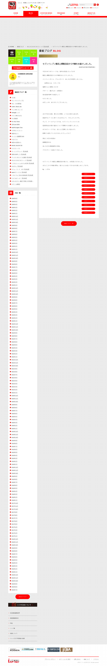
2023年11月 (15, 291)
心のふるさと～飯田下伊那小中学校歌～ (22, 181)
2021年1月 (14, 392)
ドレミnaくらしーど (17, 109)
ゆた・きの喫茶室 (16, 103)
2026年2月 (14, 210)
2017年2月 (14, 533)
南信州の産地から (16, 142)
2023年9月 (14, 297)
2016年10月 (15, 545)
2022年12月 (15, 324)
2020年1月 (14, 428)
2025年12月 (15, 216)
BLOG (31, 13)
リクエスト (78, 7)
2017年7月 (14, 518)
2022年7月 (14, 339)
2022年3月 (14, 351)
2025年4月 (14, 240)
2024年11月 (15, 255)
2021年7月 (14, 374)
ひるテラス (15, 139)
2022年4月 (14, 348)
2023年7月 (14, 303)
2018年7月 (14, 482)
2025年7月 (14, 231)
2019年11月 (15, 434)
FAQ (11, 623)
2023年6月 (14, 306)
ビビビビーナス (16, 148)
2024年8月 (14, 264)
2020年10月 (15, 401)
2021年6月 (14, 377)
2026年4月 (14, 204)
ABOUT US (91, 13)
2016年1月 (14, 572)
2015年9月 (14, 584)
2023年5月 (14, 309)
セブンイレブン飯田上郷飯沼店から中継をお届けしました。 (68, 64)
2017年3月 (14, 530)
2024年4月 (14, 276)
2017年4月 (14, 527)
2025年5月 (14, 237)
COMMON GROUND (25, 74)
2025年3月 (14, 243)
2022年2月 (14, 354)
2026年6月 (14, 198)
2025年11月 (15, 219)
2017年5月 (14, 524)
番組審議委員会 (14, 618)
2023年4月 (14, 312)
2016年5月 (14, 560)
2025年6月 (14, 234)
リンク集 (12, 628)
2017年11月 (15, 506)
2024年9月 (14, 261)
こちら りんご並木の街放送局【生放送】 (23, 175)
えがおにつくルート (17, 130)
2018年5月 (14, 488)
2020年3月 (14, 422)
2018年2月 (14, 497)
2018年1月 (14, 500)
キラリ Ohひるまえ (17, 115)
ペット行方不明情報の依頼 (17, 638)
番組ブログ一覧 (69, 223)
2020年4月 (14, 419)
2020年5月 (14, 416)
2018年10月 (15, 473)
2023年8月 (14, 300)
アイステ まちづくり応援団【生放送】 (22, 157)
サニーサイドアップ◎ (18, 100)
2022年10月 (15, 330)
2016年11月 (15, 542)
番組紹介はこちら (88, 177)
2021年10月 (15, 366)
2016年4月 (14, 563)
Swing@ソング (16, 112)
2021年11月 (15, 362)
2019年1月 (14, 464)
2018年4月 (14, 491)
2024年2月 (14, 282)
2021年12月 (15, 360)
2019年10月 (15, 437)
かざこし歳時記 (16, 184)
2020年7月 (14, 410)
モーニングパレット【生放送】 (20, 151)
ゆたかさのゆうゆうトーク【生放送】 (38, 46)
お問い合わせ (86, 7)
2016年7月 (14, 554)
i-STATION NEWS (46, 13)
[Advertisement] (53, 30)
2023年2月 (14, 318)
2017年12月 (15, 503)
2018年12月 (15, 467)
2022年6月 (14, 342)
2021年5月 (14, 380)
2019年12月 (15, 431)
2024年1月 (14, 285)
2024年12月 (15, 252)
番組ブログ (20, 46)
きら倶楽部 (15, 118)
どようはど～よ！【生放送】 (19, 178)
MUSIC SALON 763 (17, 145)
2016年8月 (14, 551)
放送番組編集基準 (15, 613)
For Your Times (16, 121)
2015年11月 (15, 578)
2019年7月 (14, 446)
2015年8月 (14, 587)
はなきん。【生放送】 (17, 166)
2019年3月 (14, 458)
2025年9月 (14, 225)
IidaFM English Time (17, 127)
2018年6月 (14, 485)
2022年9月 (14, 333)
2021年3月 (14, 386)
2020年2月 (14, 425)
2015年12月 (15, 575)
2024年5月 (14, 273)
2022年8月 (14, 336)
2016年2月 (14, 569)
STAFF (76, 13)
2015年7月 (14, 590)
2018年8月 (14, 479)
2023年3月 (14, 315)
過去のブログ (23, 596)
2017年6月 (14, 521)
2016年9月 (14, 548)
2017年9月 (14, 512)
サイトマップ (95, 7)
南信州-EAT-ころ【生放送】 (19, 154)
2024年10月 (15, 258)
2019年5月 (14, 452)
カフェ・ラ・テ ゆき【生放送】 (21, 169)
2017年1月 (14, 536)
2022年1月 (14, 357)
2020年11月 (15, 398)
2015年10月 (15, 581)
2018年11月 (15, 470)
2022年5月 (14, 345)
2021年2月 (14, 389)
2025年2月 (14, 246)
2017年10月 (15, 509)
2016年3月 (14, 566)
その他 (13, 97)
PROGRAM (61, 13)
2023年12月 (15, 288)
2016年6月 (14, 557)
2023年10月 (15, 294)
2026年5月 (14, 201)
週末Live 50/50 (16, 124)
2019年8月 (14, 443)
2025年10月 (15, 222)
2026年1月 (14, 213)
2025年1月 (14, 249)
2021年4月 (14, 383)
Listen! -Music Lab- (17, 106)
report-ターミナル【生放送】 (19, 172)
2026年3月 (14, 207)
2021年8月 (14, 371)
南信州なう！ (15, 133)
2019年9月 (14, 440)
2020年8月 (14, 407)
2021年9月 (14, 368)
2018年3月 (14, 494)
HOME (16, 13)
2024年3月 (14, 279)
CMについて (71, 7)
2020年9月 (14, 404)
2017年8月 (14, 515)
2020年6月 (14, 413)
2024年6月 (14, 270)
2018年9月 (14, 476)
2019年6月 (14, 449)
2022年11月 (15, 327)
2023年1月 (14, 321)
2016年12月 (15, 539)
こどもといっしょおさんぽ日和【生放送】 (23, 163)
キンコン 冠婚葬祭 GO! (18, 136)
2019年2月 (14, 461)
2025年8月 (14, 228)
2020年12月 (15, 395)
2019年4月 (14, 455)
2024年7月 (14, 267)
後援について (13, 633)
